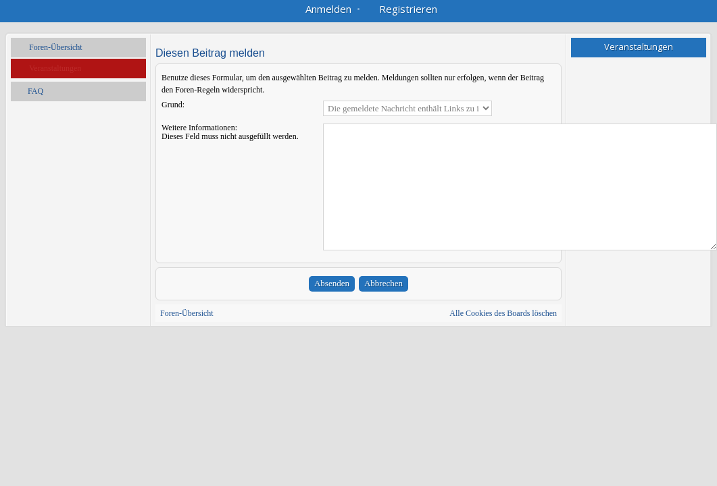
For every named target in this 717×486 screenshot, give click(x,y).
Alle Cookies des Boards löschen (503, 313)
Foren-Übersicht (55, 47)
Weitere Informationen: (199, 127)
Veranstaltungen (55, 68)
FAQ (35, 91)
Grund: (173, 104)
